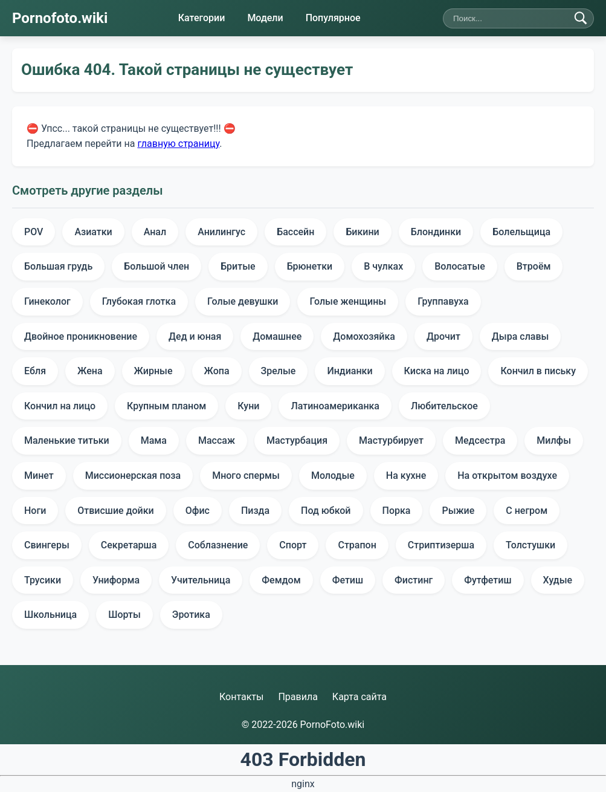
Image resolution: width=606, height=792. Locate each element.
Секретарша (129, 545)
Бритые (238, 266)
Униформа (116, 580)
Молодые (333, 475)
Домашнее (277, 336)
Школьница (50, 614)
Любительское (444, 406)
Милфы (554, 440)
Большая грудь (58, 266)
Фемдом (281, 580)
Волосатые (459, 266)
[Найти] (580, 18)
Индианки (349, 371)
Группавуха (443, 301)
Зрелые (278, 371)
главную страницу (178, 143)
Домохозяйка (364, 336)
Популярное (333, 18)
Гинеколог (47, 301)
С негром (526, 510)
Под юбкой (325, 510)
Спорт (292, 545)
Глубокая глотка (139, 301)
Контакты (241, 697)
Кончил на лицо (59, 406)
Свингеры (46, 545)
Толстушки (530, 545)
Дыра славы (520, 336)
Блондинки (436, 232)
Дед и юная (195, 336)
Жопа (217, 371)
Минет (39, 475)
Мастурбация (296, 440)
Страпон (357, 545)
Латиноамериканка (335, 406)
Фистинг (414, 580)
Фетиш (347, 580)
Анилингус (221, 232)
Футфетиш (487, 580)
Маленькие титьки (66, 440)
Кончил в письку (538, 371)
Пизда (255, 510)
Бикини (362, 232)
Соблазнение (218, 545)
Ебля (35, 371)
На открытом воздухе (507, 475)
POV (33, 232)
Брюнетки (310, 266)
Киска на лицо (436, 371)
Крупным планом (166, 406)
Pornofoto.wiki (60, 18)
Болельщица (521, 232)
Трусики (42, 580)
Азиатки (93, 232)
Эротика (191, 614)
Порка (396, 510)
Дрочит (443, 336)
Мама (154, 440)
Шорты (124, 614)
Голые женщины (347, 301)
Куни (248, 406)
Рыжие (458, 510)
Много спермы (246, 475)
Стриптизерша (441, 545)
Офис (197, 510)
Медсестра (480, 440)
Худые (558, 580)
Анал (155, 232)
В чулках (383, 266)
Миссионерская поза (133, 475)
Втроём (534, 266)
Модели (265, 18)
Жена (89, 371)
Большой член (156, 266)
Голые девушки (242, 301)
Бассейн (295, 232)
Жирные (153, 371)
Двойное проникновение (80, 336)
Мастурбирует (391, 440)
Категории (201, 18)
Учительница (200, 580)
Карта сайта (359, 697)
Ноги (35, 510)
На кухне (406, 475)
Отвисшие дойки (115, 510)
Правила (297, 697)
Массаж (216, 440)
